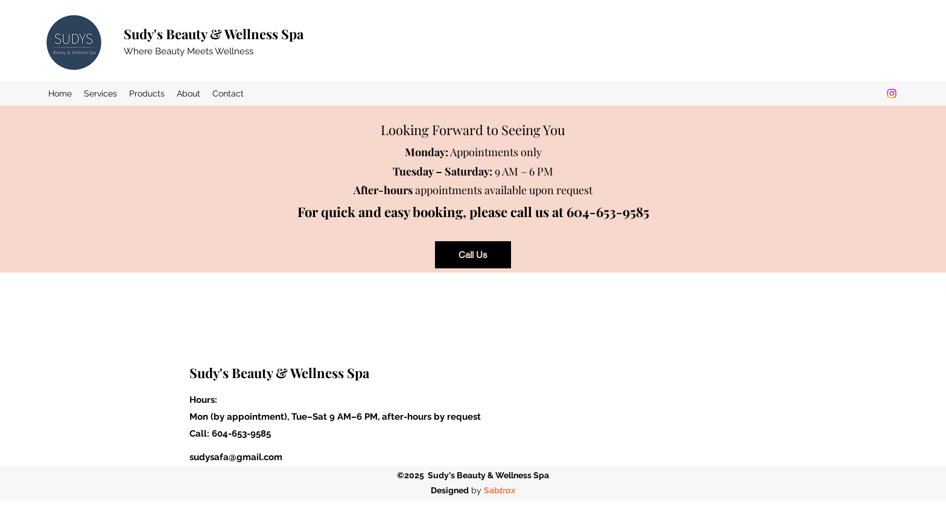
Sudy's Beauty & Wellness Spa (213, 34)
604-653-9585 (241, 433)
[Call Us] (473, 254)
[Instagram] (892, 93)
